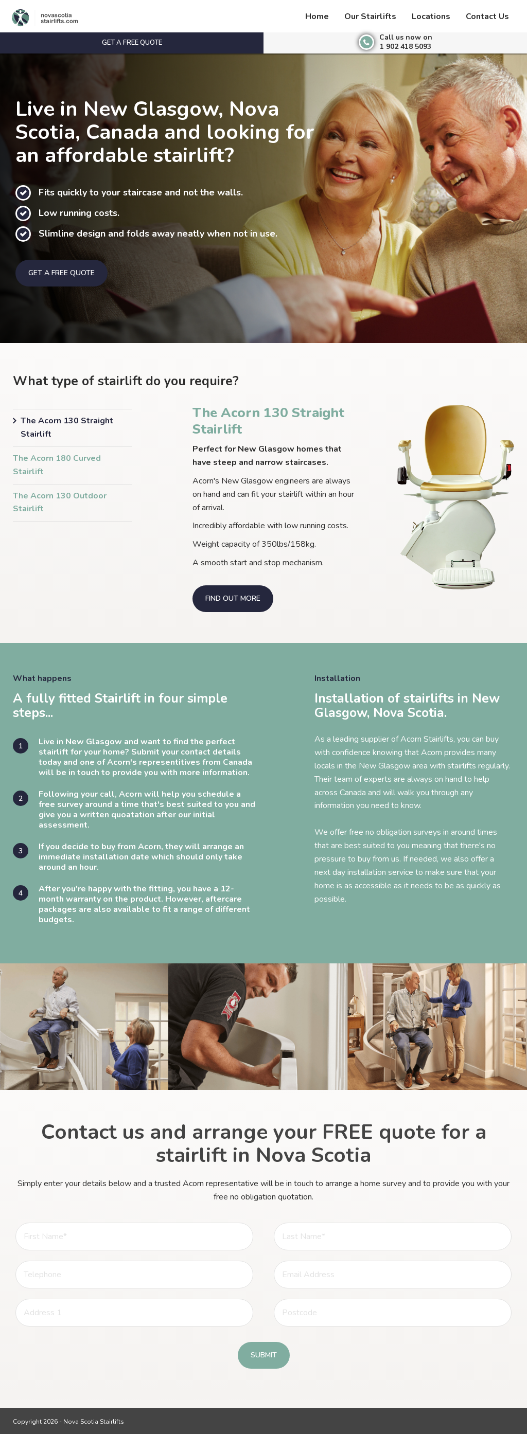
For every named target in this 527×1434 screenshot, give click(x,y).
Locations (431, 16)
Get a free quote (132, 42)
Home (317, 16)
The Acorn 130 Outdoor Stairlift (60, 502)
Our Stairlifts (370, 16)
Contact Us (487, 16)
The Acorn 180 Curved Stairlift (57, 465)
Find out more (232, 598)
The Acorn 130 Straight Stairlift (67, 427)
